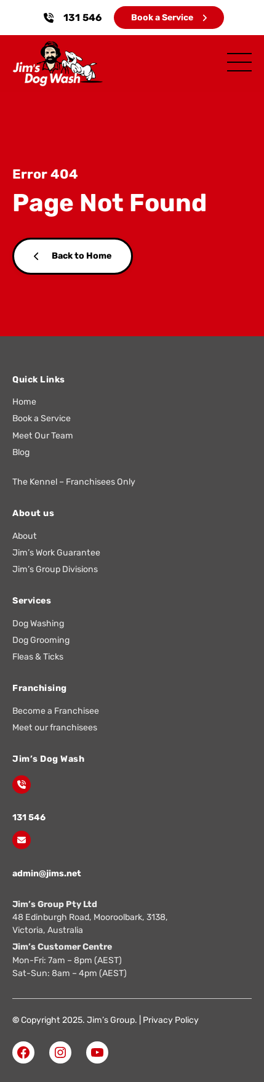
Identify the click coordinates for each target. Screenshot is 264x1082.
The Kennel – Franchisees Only (73, 482)
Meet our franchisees (54, 727)
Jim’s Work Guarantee (56, 552)
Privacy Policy (171, 1020)
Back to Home (72, 256)
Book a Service (169, 17)
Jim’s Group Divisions (55, 569)
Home (24, 402)
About (24, 536)
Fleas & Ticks (37, 657)
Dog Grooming (41, 640)
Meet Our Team (42, 435)
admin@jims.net (46, 873)
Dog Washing (38, 623)
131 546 (82, 17)
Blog (21, 452)
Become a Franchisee (55, 711)
